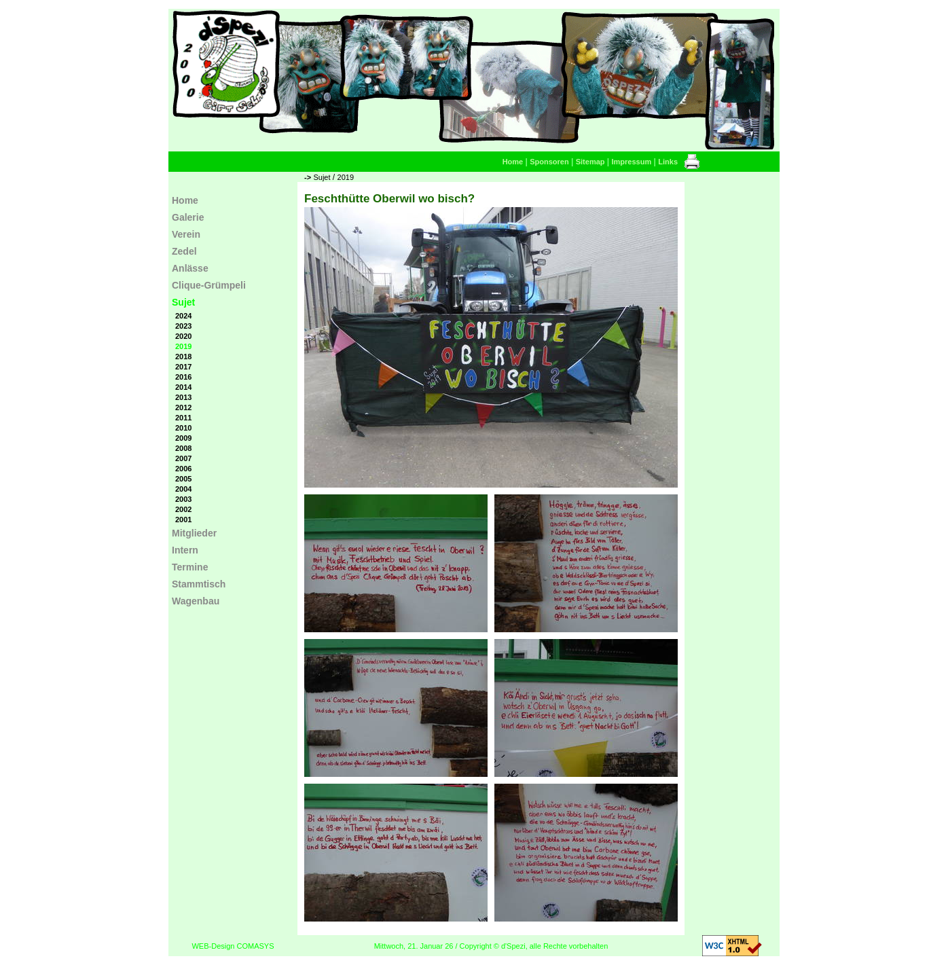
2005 (183, 479)
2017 (183, 367)
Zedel (184, 251)
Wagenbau (195, 601)
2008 (183, 448)
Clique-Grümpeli (209, 285)
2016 (183, 377)
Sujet (321, 177)
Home (513, 162)
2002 (183, 509)
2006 (183, 469)
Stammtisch (198, 584)
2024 (183, 316)
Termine (190, 567)
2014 (183, 387)
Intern (185, 550)
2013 (183, 397)
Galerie (188, 217)
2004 (183, 489)
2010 (183, 428)
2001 (183, 519)
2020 (183, 336)
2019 (346, 177)
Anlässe (190, 268)
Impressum (632, 162)
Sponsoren (549, 162)
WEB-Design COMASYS (233, 946)
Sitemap (590, 162)
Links (668, 162)
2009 (183, 438)
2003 (183, 499)
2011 (183, 418)
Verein (186, 234)
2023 (183, 326)
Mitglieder (194, 533)
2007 (183, 458)
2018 (183, 356)
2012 (183, 407)
